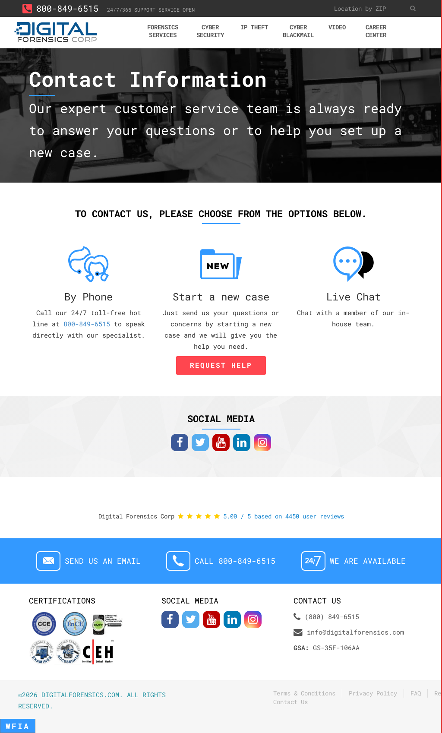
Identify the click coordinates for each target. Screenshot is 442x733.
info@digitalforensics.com (355, 632)
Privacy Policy (373, 693)
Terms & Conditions (304, 693)
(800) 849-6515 (332, 616)
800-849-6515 (60, 8)
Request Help (221, 365)
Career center (376, 31)
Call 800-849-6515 (235, 561)
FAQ (415, 693)
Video (337, 27)
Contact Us (290, 702)
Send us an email (103, 561)
